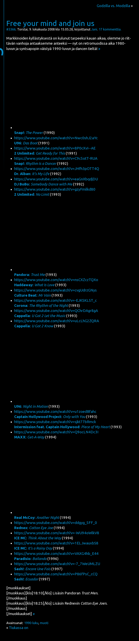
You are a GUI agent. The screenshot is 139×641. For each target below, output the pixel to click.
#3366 (11, 29)
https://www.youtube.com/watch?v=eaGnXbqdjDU (56, 179)
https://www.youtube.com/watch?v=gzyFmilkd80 (54, 189)
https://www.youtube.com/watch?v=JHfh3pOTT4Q (56, 169)
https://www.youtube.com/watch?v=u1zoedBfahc (55, 412)
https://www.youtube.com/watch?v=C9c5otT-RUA (55, 158)
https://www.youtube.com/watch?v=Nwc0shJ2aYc (56, 138)
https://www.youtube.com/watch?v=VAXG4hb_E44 (56, 554)
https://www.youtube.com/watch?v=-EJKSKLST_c (55, 300)
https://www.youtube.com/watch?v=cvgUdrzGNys (55, 290)
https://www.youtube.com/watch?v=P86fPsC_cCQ (56, 574)
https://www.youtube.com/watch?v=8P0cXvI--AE (55, 148)
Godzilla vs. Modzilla (113, 6)
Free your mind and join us (50, 23)
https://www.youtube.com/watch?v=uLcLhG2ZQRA (56, 321)
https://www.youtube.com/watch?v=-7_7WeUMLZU (57, 564)
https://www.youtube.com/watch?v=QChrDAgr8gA (56, 311)
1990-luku (31, 623)
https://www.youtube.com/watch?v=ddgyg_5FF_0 (55, 523)
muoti (44, 623)
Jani (94, 29)
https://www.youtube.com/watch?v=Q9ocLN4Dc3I (56, 432)
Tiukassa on (18, 628)
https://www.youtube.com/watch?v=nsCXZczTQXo (56, 280)
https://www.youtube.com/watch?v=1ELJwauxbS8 (56, 543)
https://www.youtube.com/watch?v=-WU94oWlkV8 (56, 533)
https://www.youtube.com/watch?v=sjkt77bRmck (55, 422)
